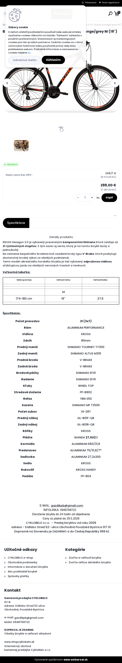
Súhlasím (53, 60)
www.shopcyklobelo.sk (19, 642)
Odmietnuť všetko (25, 60)
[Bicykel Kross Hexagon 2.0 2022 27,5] (21, 145)
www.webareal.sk (76, 659)
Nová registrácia (110, 2)
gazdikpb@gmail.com (67, 506)
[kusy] (85, 198)
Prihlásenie (90, 2)
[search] (110, 13)
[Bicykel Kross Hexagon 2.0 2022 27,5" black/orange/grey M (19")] (61, 75)
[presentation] (7, 82)
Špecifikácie (16, 223)
